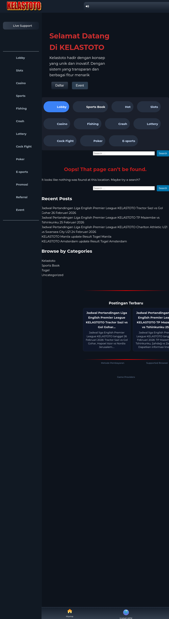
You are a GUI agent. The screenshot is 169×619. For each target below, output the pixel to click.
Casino (15, 83)
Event (14, 210)
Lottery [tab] (147, 124)
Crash (14, 121)
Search (163, 153)
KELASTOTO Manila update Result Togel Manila (76, 236)
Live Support (18, 25)
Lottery (15, 134)
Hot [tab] (122, 107)
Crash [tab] (117, 124)
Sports (15, 96)
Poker (15, 159)
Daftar (59, 85)
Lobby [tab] (56, 107)
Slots (14, 70)
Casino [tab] (56, 124)
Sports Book (95, 106)
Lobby (15, 58)
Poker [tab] (93, 141)
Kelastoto (48, 261)
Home (69, 613)
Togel (46, 270)
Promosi (16, 185)
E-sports (16, 172)
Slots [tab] (149, 107)
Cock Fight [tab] (60, 141)
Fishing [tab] (87, 124)
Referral (16, 197)
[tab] (90, 106)
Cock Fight (18, 146)
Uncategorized (52, 275)
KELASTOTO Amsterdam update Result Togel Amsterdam (84, 241)
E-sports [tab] (123, 141)
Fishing (16, 108)
